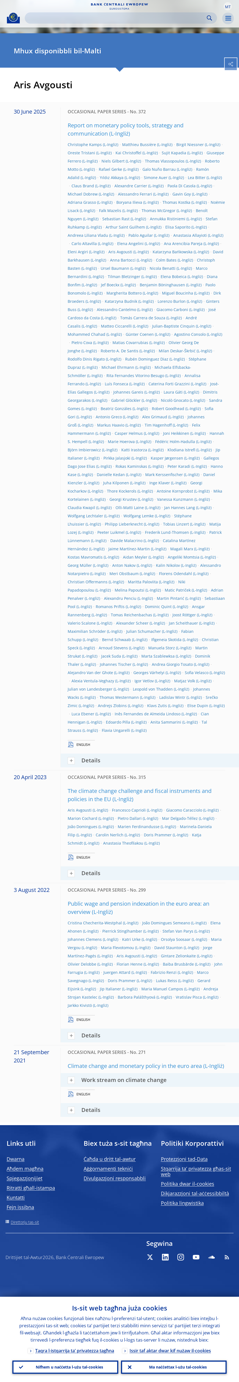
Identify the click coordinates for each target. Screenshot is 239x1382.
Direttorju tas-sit (25, 1222)
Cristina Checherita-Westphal (95, 922)
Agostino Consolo (190, 334)
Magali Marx (181, 548)
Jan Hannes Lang (179, 507)
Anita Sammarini (165, 722)
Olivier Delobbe (82, 964)
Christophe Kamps (85, 144)
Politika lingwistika (182, 1203)
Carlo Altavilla (84, 243)
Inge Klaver (159, 482)
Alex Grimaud (154, 416)
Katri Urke (131, 939)
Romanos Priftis (110, 606)
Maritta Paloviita (143, 581)
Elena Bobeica (173, 276)
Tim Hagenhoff (158, 425)
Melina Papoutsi (129, 590)
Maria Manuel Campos (162, 988)
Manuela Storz (161, 647)
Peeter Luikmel (111, 532)
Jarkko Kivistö (80, 1005)
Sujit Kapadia (174, 152)
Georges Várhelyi (148, 672)
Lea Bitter (196, 177)
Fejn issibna (20, 1207)
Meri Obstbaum (124, 573)
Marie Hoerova (121, 441)
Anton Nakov (124, 565)
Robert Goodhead (168, 408)
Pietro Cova (82, 342)
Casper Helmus (129, 433)
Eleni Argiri (78, 251)
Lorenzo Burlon (172, 301)
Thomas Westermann (119, 697)
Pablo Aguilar (140, 235)
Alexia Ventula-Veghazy (93, 680)
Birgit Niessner (190, 144)
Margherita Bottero (124, 293)
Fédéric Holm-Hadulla (175, 441)
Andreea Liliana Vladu (88, 235)
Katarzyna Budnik (121, 301)
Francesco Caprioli (129, 810)
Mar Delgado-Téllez (180, 818)
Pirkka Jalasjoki (116, 458)
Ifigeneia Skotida (166, 639)
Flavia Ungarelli (116, 730)
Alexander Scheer (132, 623)
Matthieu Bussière (139, 144)
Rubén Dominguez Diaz (146, 359)
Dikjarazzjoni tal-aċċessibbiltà (195, 1193)
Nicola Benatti (162, 268)
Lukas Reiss (166, 980)
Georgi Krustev (123, 499)
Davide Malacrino (126, 540)
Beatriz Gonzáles (116, 408)
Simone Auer (155, 177)
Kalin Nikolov (168, 565)
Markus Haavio (110, 425)
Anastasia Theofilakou (123, 843)
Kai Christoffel (128, 152)
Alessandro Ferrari (135, 194)
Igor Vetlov (144, 680)
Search (209, 18)
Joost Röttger (184, 614)
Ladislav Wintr (172, 697)
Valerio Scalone (82, 623)
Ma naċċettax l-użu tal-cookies (178, 1367)
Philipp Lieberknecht (124, 524)
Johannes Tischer (115, 664)
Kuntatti (16, 1197)
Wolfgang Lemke (138, 515)
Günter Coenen (140, 334)
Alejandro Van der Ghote (90, 672)
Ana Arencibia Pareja (183, 243)
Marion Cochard (82, 818)
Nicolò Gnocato (175, 400)
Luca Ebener (83, 713)
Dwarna (15, 1159)
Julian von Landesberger (90, 689)
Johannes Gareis (128, 392)
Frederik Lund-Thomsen (167, 532)
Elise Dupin (197, 705)
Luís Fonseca (116, 383)
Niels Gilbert (113, 161)
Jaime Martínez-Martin (129, 548)
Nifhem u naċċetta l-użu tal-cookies (69, 1367)
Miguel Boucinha (177, 293)
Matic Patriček (178, 590)
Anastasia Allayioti (190, 235)
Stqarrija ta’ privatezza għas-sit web (196, 1171)
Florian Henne (129, 964)
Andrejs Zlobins (112, 705)
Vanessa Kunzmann (175, 499)
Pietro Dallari (130, 818)
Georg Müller (80, 565)
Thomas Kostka (176, 202)
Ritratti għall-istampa (31, 1188)
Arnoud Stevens (113, 647)
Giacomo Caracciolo (184, 810)
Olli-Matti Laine (130, 507)
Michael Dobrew (83, 194)
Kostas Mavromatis (85, 557)
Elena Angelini (130, 243)
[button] (228, 6)
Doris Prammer (158, 834)
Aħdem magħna (25, 1168)
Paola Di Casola (181, 185)
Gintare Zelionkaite (178, 955)
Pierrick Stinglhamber (122, 931)
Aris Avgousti (120, 251)
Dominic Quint (158, 606)
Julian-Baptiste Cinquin (173, 326)
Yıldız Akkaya (111, 177)
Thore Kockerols (121, 491)
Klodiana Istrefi (181, 449)
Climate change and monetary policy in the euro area (135, 1066)
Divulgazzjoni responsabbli (115, 1178)
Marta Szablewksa (158, 656)
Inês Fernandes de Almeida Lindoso (147, 713)
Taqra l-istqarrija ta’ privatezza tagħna (74, 1351)
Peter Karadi (178, 466)
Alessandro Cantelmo (116, 309)
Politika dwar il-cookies (187, 1183)
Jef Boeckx (110, 284)
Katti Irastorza (134, 449)
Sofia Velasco (196, 672)
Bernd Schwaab (116, 639)
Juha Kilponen (116, 482)
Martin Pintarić (170, 598)
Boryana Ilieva (129, 202)
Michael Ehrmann (117, 367)
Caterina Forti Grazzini (169, 383)
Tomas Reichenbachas (131, 614)
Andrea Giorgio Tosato (172, 664)
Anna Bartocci (123, 260)
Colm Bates (166, 260)
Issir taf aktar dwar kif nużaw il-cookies (170, 1351)
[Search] (116, 18)
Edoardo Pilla (118, 722)
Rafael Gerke (110, 169)
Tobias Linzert (176, 524)
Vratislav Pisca (189, 997)
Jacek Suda (111, 656)
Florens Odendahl (175, 573)
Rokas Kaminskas (131, 466)
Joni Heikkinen (176, 433)
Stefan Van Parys (178, 931)
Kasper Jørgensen (167, 458)
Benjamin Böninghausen (162, 284)
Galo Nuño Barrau (159, 169)
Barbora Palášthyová (136, 997)
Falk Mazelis (110, 210)
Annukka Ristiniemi (167, 218)
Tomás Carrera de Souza (142, 317)
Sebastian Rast (116, 218)
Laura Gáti (173, 392)
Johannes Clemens (85, 939)
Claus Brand (83, 185)
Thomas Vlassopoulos (165, 161)
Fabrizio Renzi (164, 972)
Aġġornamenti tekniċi (108, 1168)
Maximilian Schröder (87, 631)
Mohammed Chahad (86, 334)
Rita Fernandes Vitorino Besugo (135, 375)
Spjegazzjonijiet (24, 1178)
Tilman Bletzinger (124, 276)
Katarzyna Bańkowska (173, 251)
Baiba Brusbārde (178, 964)
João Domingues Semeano (166, 922)
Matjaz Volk (184, 680)
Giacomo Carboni (172, 309)
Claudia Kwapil (81, 507)
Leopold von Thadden (153, 689)
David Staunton (168, 947)
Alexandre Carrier (130, 185)
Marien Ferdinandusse (139, 826)
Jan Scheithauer (183, 623)
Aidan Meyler (135, 557)
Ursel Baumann (115, 268)
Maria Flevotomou (117, 947)
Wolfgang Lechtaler (85, 515)
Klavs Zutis (157, 705)
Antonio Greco (109, 416)
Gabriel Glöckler (126, 400)
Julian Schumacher (143, 631)
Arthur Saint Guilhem (125, 227)
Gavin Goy (181, 194)
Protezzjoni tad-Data (184, 1159)
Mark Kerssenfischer (164, 474)
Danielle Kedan (111, 474)
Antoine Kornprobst (175, 491)
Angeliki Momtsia (183, 557)
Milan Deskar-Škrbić (177, 350)
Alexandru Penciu (120, 598)
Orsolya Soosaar (176, 939)
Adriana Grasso (82, 202)
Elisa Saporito (177, 227)
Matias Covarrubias (130, 342)
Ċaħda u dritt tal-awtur (110, 1159)
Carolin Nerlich (109, 834)
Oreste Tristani (81, 152)
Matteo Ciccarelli (116, 326)
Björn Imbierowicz (84, 449)
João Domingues (82, 826)
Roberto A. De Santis (119, 350)
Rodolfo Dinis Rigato (86, 359)
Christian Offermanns (88, 581)
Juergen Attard (116, 972)
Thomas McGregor (158, 210)
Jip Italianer (110, 988)
